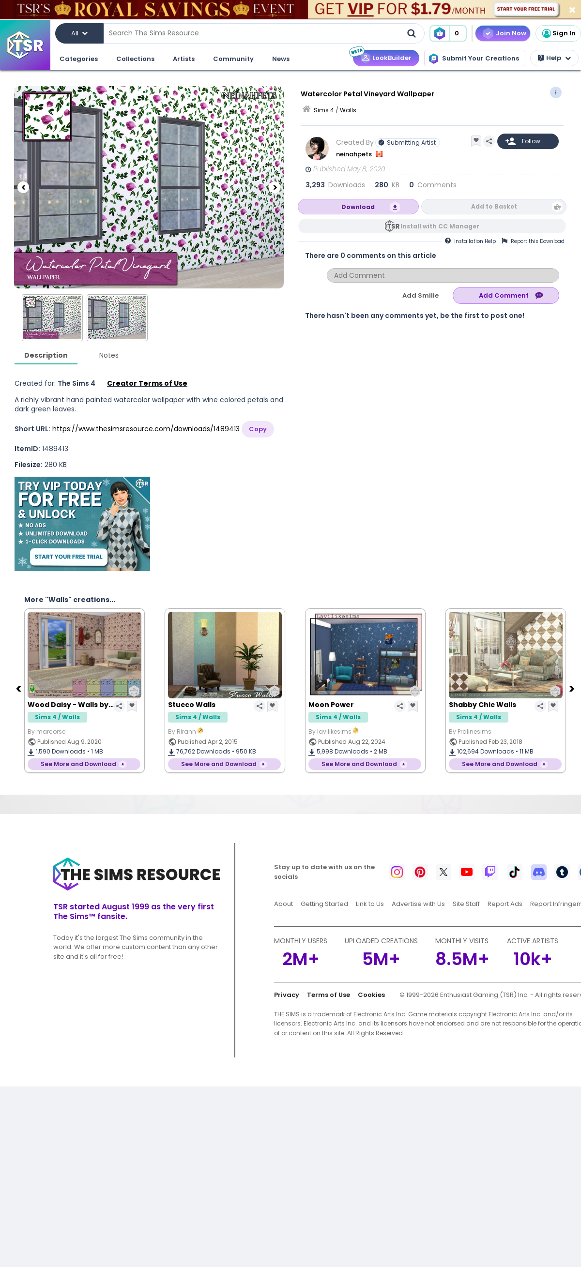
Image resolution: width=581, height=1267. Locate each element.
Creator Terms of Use (147, 383)
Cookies (371, 994)
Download (358, 207)
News (281, 58)
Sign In (558, 33)
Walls (348, 110)
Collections (135, 58)
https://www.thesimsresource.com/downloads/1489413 (146, 429)
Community (233, 58)
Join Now (511, 33)
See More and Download (78, 764)
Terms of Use (328, 994)
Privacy (286, 994)
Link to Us (370, 903)
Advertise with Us (418, 903)
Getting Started (324, 903)
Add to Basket (494, 206)
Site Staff (466, 903)
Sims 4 (324, 110)
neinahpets (354, 154)
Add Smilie (420, 295)
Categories (79, 58)
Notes (109, 355)
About (283, 903)
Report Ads (505, 903)
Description (46, 355)
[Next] (274, 187)
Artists (184, 58)
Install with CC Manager (439, 226)
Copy (258, 429)
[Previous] (23, 187)
